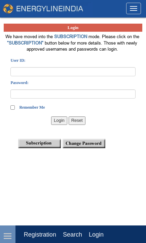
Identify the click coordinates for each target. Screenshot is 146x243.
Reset (77, 120)
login (96, 234)
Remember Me (32, 107)
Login (59, 120)
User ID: (17, 60)
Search (72, 234)
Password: (19, 82)
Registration (40, 234)
